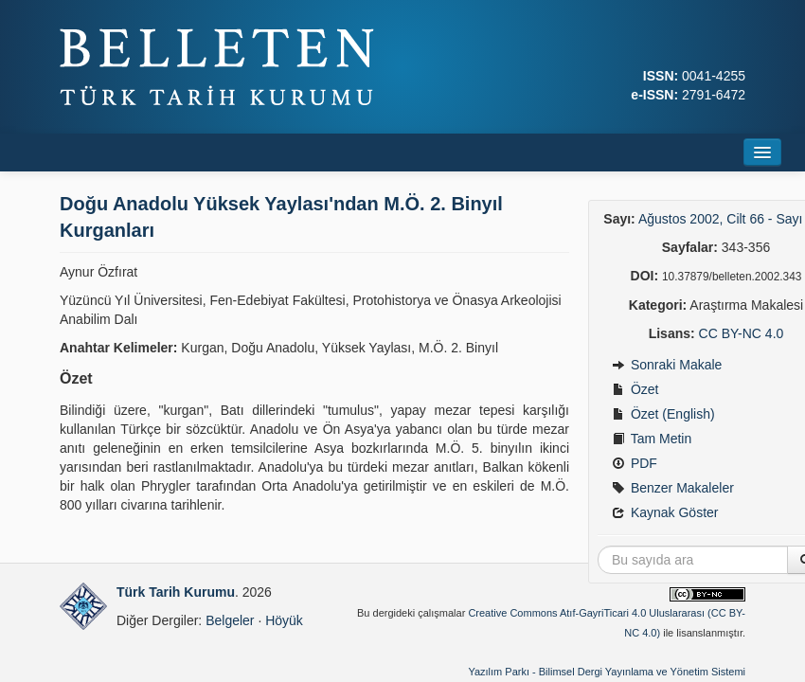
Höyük (284, 620)
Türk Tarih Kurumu (175, 592)
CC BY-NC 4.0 (741, 333)
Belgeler (230, 620)
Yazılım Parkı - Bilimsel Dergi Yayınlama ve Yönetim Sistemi (606, 671)
